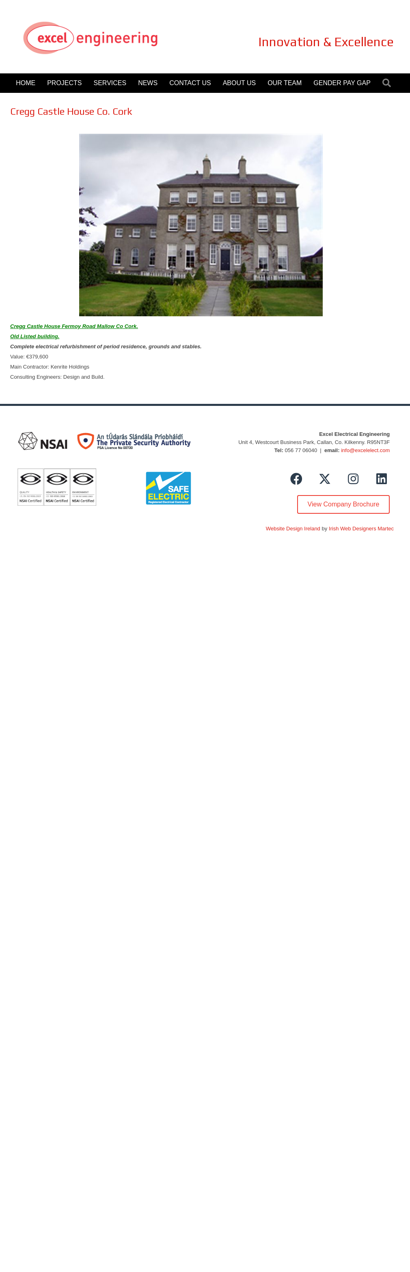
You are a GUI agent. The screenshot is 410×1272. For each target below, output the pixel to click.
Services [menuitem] (110, 82)
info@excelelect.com (365, 450)
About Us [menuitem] (239, 82)
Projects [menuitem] (64, 82)
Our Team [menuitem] (285, 82)
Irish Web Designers (352, 529)
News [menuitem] (148, 82)
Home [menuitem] (25, 82)
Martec (386, 529)
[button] (388, 83)
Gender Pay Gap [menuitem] (341, 82)
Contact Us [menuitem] (190, 82)
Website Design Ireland (293, 529)
